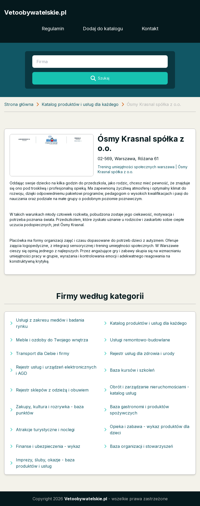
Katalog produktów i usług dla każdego (80, 104)
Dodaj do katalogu (103, 28)
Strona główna (18, 104)
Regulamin (53, 28)
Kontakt (150, 28)
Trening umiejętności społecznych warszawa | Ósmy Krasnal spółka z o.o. (143, 169)
